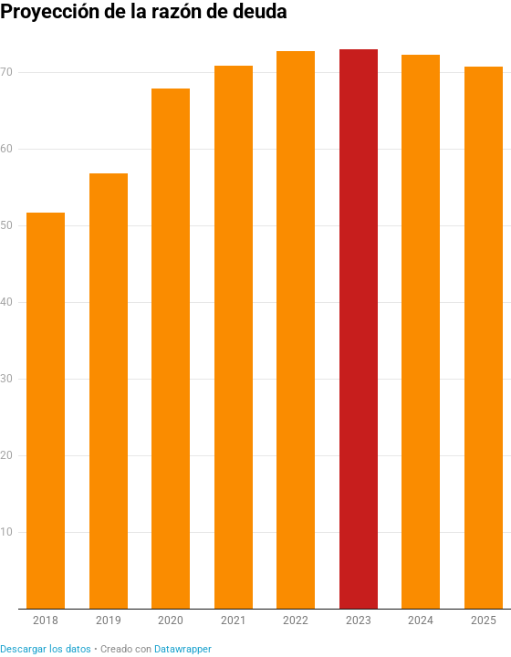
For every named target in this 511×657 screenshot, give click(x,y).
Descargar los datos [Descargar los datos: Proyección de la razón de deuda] (45, 649)
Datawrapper (183, 649)
